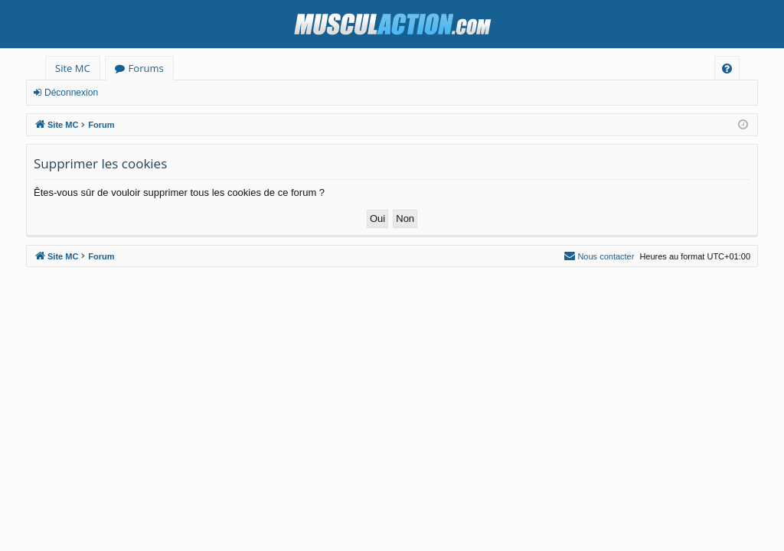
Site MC (72, 68)
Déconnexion (71, 92)
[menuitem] (727, 68)
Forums (146, 68)
